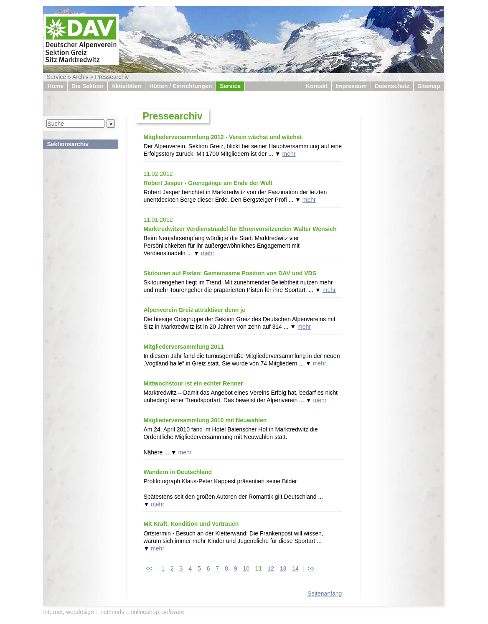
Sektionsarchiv (68, 144)
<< (148, 568)
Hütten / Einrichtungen (180, 86)
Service (56, 77)
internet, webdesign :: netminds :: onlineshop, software (113, 612)
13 (283, 568)
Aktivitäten (127, 86)
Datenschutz (392, 86)
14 (295, 568)
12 (270, 568)
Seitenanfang (325, 593)
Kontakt (317, 86)
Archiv (80, 77)
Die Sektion (87, 86)
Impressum (351, 86)
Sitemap (428, 86)
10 (246, 568)
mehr (289, 153)
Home (55, 86)
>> (311, 568)
